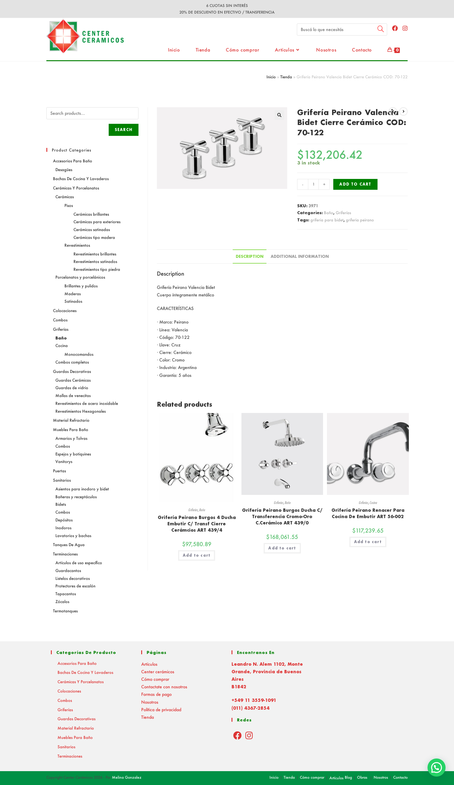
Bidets (60, 504)
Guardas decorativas (72, 371)
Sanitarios (62, 480)
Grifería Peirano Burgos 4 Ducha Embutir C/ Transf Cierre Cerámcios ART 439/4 (197, 523)
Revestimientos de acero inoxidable (86, 403)
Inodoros (63, 527)
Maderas (72, 293)
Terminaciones (65, 553)
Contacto (400, 777)
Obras (362, 777)
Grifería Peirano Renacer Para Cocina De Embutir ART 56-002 (367, 513)
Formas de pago (156, 694)
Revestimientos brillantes (94, 253)
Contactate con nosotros (164, 687)
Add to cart (355, 184)
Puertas (59, 470)
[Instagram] (249, 735)
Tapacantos (65, 593)
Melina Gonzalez (126, 777)
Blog (348, 777)
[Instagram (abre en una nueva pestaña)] (405, 28)
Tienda (286, 76)
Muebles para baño (70, 429)
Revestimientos (77, 245)
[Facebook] (237, 735)
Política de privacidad (161, 709)
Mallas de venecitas (73, 395)
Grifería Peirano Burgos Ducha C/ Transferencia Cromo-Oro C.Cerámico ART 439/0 (282, 516)
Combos (60, 319)
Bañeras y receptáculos (76, 496)
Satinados (73, 301)
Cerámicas (64, 196)
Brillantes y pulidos (81, 285)
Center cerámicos (157, 671)
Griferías (343, 212)
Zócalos (62, 601)
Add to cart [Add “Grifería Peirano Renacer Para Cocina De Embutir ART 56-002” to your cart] (368, 541)
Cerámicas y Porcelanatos (76, 187)
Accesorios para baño (72, 160)
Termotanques (65, 610)
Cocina (373, 502)
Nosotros (149, 702)
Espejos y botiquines (73, 453)
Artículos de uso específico (78, 562)
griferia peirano (360, 219)
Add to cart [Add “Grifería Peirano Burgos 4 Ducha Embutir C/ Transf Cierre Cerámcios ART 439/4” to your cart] (196, 555)
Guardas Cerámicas (73, 380)
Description (249, 256)
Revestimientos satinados (95, 261)
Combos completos (72, 361)
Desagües (63, 169)
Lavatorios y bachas (73, 535)
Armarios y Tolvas (71, 438)
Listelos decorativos (72, 578)
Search (123, 129)
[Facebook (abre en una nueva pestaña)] (395, 28)
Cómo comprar (155, 679)
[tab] (249, 256)
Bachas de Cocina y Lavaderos (81, 178)
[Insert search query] (342, 29)
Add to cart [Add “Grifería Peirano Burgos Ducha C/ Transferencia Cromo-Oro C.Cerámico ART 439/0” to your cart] (282, 548)
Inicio (271, 76)
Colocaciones (64, 310)
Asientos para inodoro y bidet (82, 488)
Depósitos (64, 519)
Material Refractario (71, 420)
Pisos (68, 205)
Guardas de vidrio (71, 387)
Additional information (300, 256)
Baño (328, 212)
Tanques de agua (69, 544)
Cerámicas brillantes (91, 214)
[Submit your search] (381, 28)
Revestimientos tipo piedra (96, 269)
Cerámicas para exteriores (96, 221)
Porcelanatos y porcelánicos (80, 277)
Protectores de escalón (75, 585)
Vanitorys (63, 461)
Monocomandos (78, 354)
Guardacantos (68, 570)
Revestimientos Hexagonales (80, 411)
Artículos (149, 664)
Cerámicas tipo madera (94, 237)
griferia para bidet (327, 219)
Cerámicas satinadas (91, 229)
